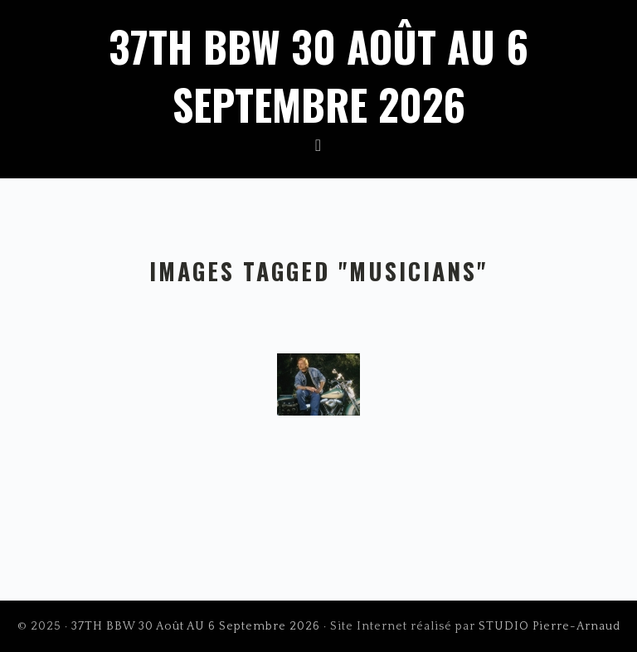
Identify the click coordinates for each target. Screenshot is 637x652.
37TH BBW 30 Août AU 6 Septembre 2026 (318, 74)
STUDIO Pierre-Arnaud (549, 626)
